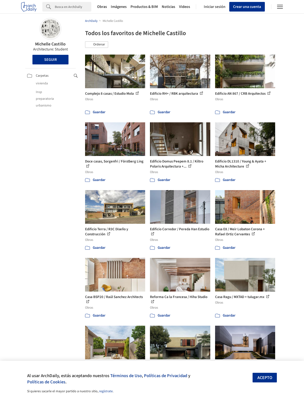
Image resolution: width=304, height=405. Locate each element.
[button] (96, 44)
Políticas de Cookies (46, 382)
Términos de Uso (126, 376)
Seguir (50, 59)
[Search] (73, 7)
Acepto (264, 378)
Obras (102, 7)
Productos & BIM (144, 7)
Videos (184, 7)
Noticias (168, 7)
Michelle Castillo (50, 44)
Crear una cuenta (247, 6)
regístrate (106, 391)
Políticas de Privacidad (165, 376)
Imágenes (119, 7)
